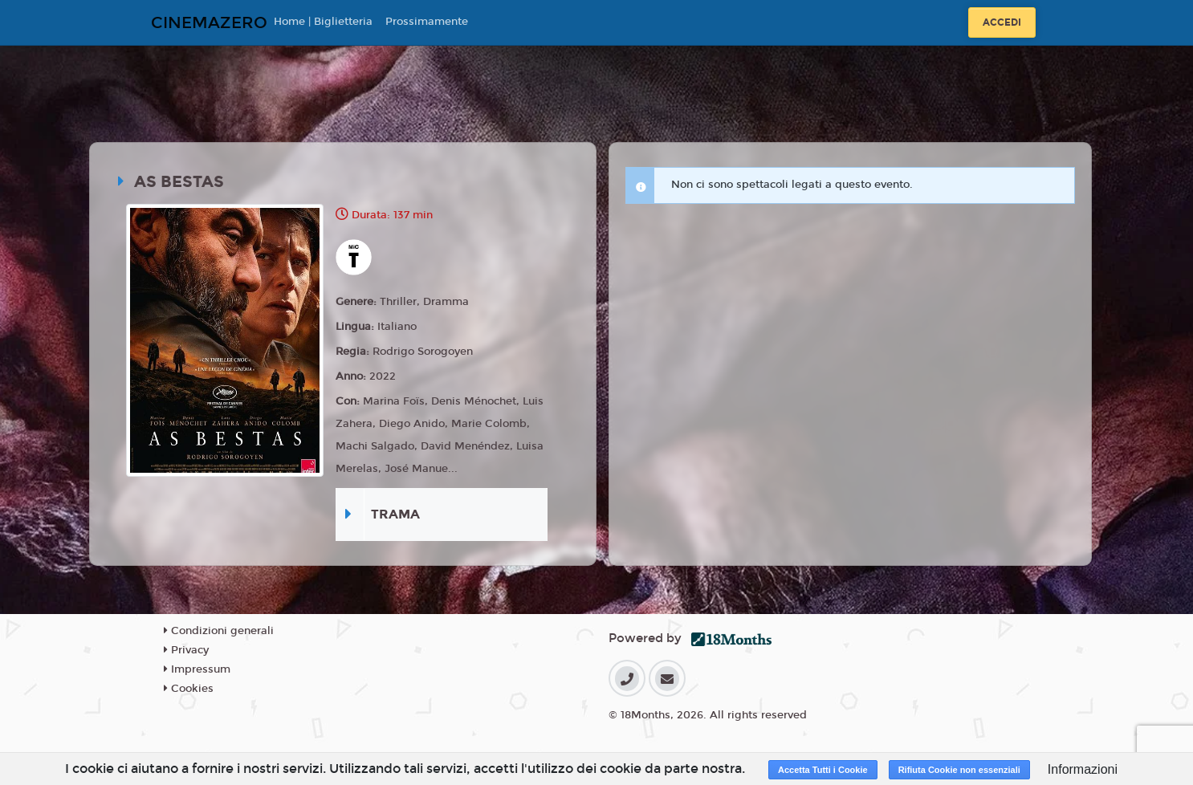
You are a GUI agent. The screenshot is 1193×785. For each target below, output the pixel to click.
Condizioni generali (219, 630)
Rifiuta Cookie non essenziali (959, 770)
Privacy (186, 650)
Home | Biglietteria (323, 21)
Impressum (197, 669)
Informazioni (1083, 769)
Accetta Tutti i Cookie (823, 770)
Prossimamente (426, 21)
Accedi (1002, 22)
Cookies (189, 688)
